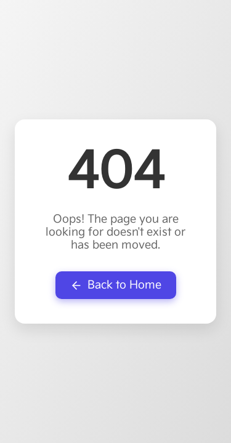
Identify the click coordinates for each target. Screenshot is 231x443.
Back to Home (115, 285)
